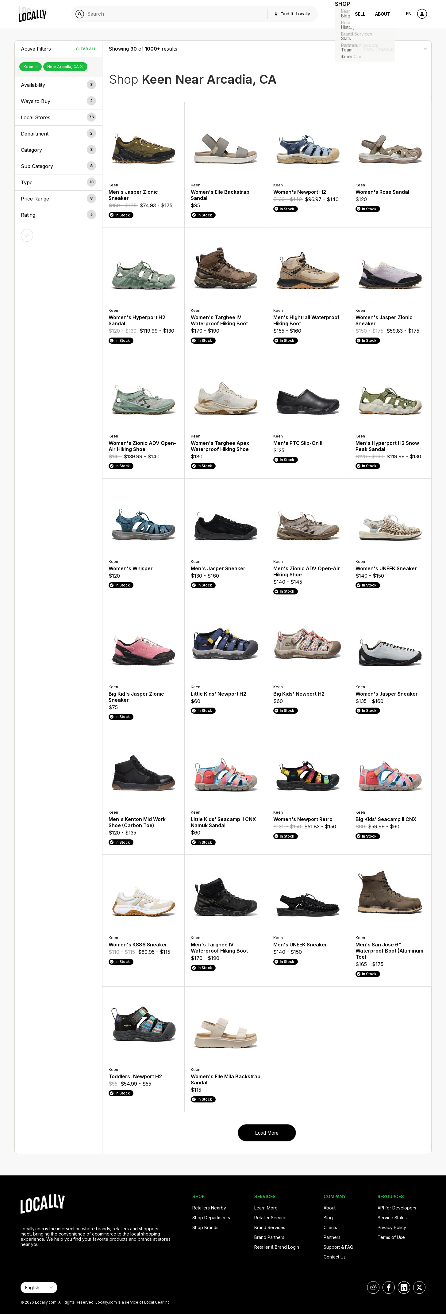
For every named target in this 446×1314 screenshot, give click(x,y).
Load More (267, 1133)
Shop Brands (205, 1227)
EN (409, 13)
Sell (360, 14)
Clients (330, 1227)
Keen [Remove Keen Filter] (30, 66)
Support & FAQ (338, 1247)
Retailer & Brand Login (276, 1247)
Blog (328, 1217)
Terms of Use (391, 1237)
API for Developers (397, 1207)
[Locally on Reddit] (373, 1287)
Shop (339, 14)
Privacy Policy (392, 1227)
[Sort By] (394, 48)
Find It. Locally (285, 13)
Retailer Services (271, 1217)
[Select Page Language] (39, 1287)
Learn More (266, 1207)
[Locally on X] (419, 1287)
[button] (58, 85)
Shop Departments (211, 1217)
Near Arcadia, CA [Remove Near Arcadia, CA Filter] (65, 66)
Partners (332, 1237)
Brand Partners (269, 1237)
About (382, 14)
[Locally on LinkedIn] (404, 1287)
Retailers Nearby (209, 1207)
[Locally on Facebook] (389, 1287)
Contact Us (335, 1256)
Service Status (392, 1217)
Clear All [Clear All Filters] (86, 49)
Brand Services (269, 1227)
